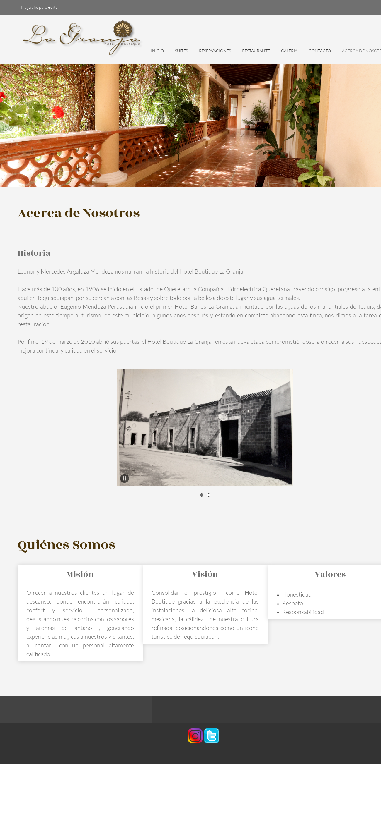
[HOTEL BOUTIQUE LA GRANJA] (83, 39)
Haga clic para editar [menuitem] (40, 7)
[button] (205, 427)
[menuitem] (157, 54)
